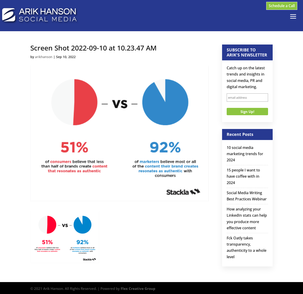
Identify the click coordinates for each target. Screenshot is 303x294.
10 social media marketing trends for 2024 (245, 153)
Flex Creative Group (138, 288)
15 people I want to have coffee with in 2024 (243, 176)
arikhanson (43, 57)
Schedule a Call (282, 5)
